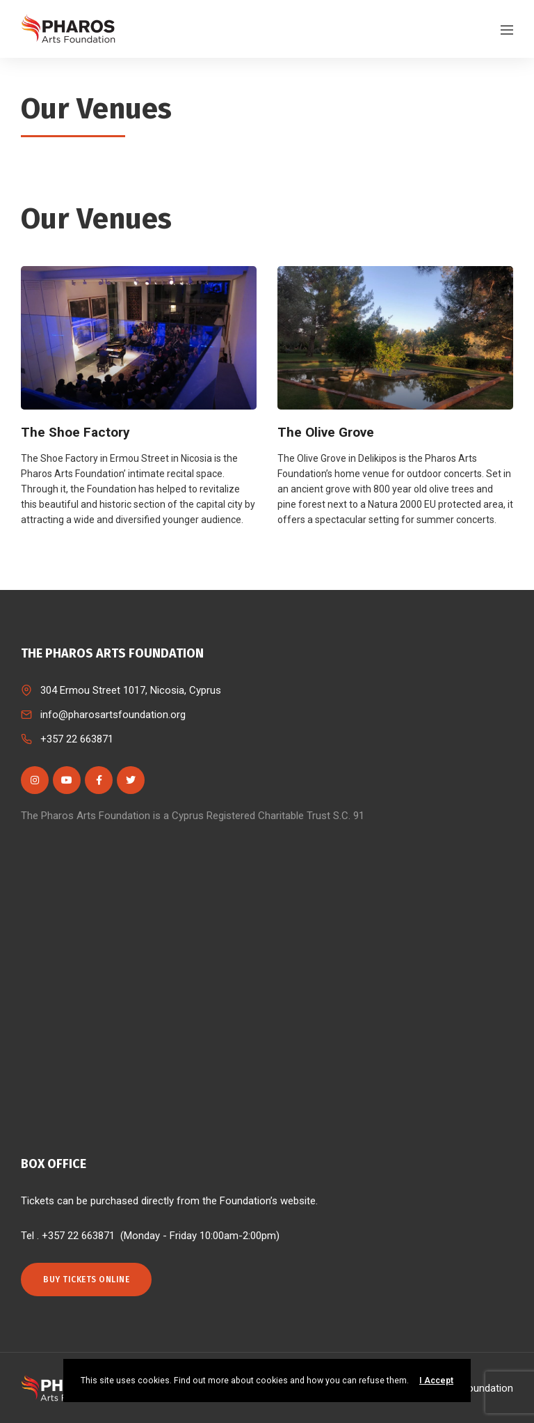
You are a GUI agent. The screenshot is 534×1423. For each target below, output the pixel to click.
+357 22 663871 (76, 739)
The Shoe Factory (75, 432)
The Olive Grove (325, 432)
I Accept (436, 1380)
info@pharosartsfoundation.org (113, 714)
